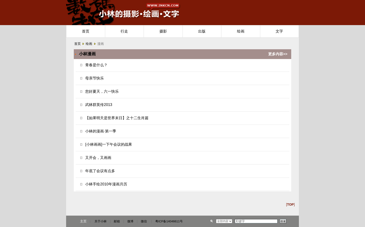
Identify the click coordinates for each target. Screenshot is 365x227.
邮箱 (117, 221)
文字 (279, 31)
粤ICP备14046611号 (169, 221)
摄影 (163, 31)
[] (290, 204)
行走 (124, 31)
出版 (202, 31)
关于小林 (101, 221)
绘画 (240, 31)
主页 (83, 221)
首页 (85, 31)
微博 (130, 221)
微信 (144, 221)
